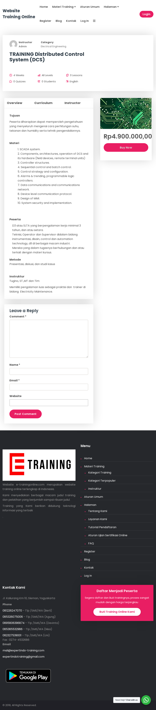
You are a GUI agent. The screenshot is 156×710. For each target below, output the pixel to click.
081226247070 (12, 611)
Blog (59, 21)
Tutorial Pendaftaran (102, 527)
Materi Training (64, 7)
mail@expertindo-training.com (23, 650)
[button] (93, 21)
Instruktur (94, 489)
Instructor (25, 42)
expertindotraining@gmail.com (23, 657)
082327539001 (12, 635)
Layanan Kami (97, 519)
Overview (14, 103)
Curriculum (43, 103)
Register (45, 21)
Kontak (71, 21)
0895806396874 (14, 623)
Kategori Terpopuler (102, 481)
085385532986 (12, 629)
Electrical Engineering (53, 46)
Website (15, 396)
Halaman (111, 7)
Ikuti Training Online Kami (117, 612)
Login (147, 14)
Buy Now (126, 148)
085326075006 (13, 617)
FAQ (91, 543)
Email (14, 380)
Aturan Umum (90, 7)
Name (14, 365)
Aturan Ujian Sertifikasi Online (107, 535)
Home (44, 7)
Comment (17, 316)
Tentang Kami (97, 511)
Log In (84, 21)
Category (47, 42)
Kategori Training (99, 473)
